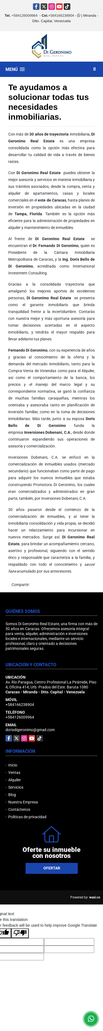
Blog (12, 794)
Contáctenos (19, 809)
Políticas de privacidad (27, 817)
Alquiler (14, 780)
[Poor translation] (20, 933)
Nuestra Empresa (23, 802)
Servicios (15, 787)
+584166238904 (61, 15)
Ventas (14, 772)
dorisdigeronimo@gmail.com (30, 730)
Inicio (12, 765)
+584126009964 (24, 15)
